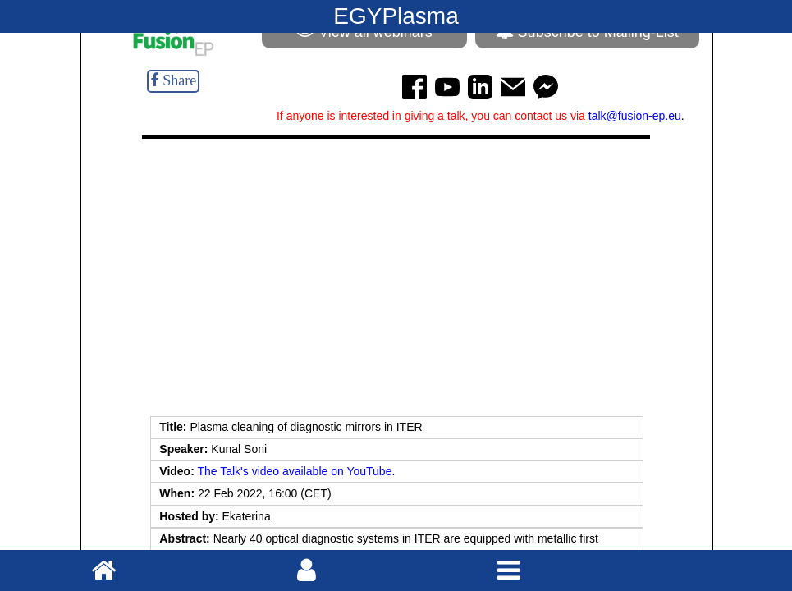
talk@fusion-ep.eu (634, 115)
